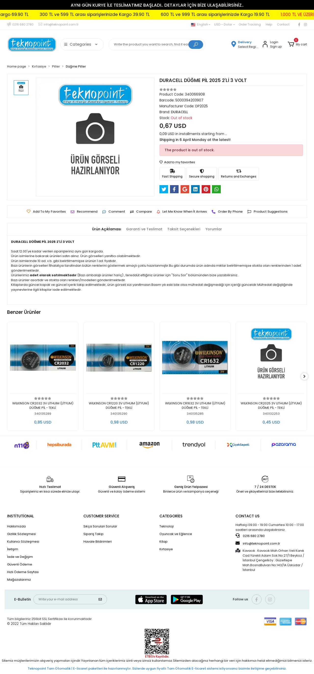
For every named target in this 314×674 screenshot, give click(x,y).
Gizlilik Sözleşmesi (21, 534)
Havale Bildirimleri (97, 541)
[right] (306, 376)
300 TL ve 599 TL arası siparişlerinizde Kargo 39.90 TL (109, 14)
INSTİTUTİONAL (20, 516)
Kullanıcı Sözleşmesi (23, 541)
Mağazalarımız (19, 579)
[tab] (104, 229)
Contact (283, 24)
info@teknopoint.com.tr (258, 543)
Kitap (163, 541)
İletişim (12, 549)
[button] (297, 44)
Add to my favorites (177, 162)
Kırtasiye (166, 549)
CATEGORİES (171, 516)
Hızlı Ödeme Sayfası (23, 572)
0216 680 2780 (250, 535)
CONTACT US (248, 516)
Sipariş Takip (93, 534)
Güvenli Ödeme (19, 564)
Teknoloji (166, 526)
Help (269, 24)
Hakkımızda (16, 526)
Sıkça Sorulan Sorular (100, 526)
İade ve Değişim (20, 556)
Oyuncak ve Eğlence (175, 534)
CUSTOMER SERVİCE (101, 516)
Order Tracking (250, 24)
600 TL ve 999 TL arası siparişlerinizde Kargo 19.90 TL (229, 14)
